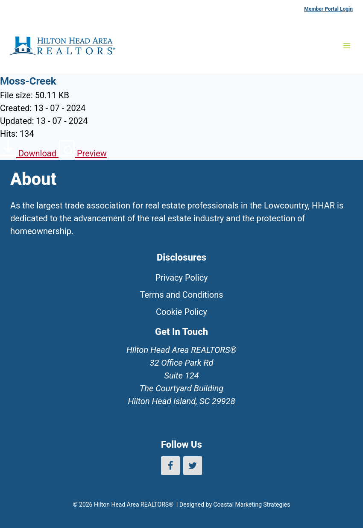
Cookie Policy (181, 312)
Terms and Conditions (181, 295)
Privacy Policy (181, 278)
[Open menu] (346, 45)
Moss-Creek (28, 81)
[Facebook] (170, 465)
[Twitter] (192, 465)
